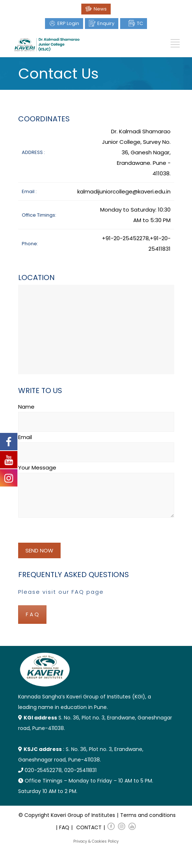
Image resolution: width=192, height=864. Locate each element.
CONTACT (89, 827)
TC (140, 23)
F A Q (32, 614)
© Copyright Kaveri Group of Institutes (67, 815)
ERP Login (68, 23)
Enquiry (105, 23)
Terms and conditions (148, 815)
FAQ (64, 827)
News (100, 8)
